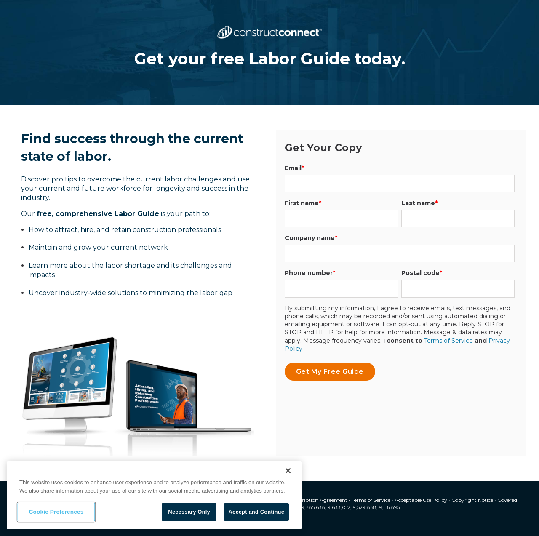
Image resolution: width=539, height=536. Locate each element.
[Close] (288, 470)
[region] (154, 495)
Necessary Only (189, 512)
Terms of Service (448, 340)
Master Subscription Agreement (308, 500)
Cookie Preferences (56, 512)
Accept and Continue (256, 512)
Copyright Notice (472, 500)
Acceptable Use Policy (421, 500)
